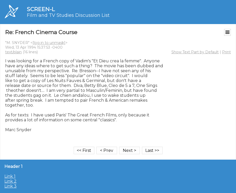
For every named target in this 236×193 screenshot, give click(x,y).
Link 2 (10, 181)
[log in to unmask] (49, 42)
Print (226, 52)
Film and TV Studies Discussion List (68, 15)
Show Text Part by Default (195, 52)
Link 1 (10, 176)
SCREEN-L (41, 9)
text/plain (13, 52)
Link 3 (10, 186)
